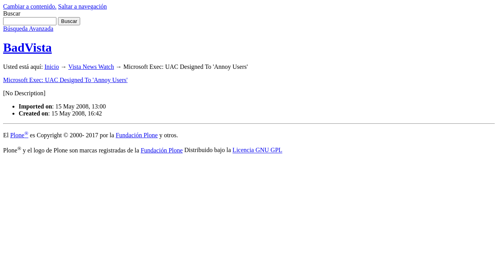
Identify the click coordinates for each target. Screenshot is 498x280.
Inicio (51, 66)
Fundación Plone (137, 135)
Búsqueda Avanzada (28, 28)
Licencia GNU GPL (257, 150)
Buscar (11, 13)
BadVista (27, 47)
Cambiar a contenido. (29, 6)
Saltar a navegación (82, 6)
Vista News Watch (91, 66)
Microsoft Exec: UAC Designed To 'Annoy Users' (65, 80)
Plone (19, 135)
